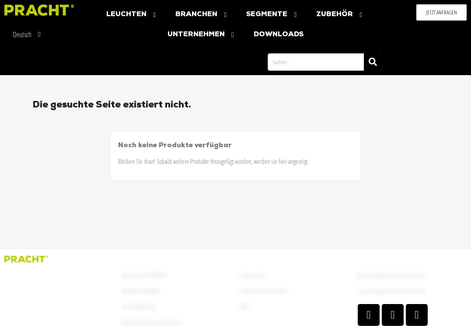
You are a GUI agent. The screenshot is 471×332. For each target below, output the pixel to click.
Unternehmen (201, 35)
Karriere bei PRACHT (144, 275)
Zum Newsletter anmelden (151, 322)
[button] (441, 12)
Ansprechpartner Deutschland (391, 275)
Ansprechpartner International (392, 291)
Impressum (252, 275)
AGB (244, 306)
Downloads (279, 34)
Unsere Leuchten (141, 291)
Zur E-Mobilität (139, 306)
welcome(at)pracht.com (31, 317)
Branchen (202, 15)
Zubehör (340, 15)
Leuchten (132, 15)
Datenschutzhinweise (264, 291)
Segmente (272, 15)
